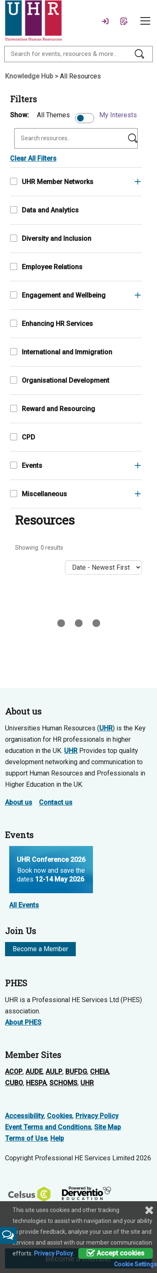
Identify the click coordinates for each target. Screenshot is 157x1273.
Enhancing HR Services (51, 324)
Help (57, 1138)
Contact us (55, 802)
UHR (106, 728)
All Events (24, 905)
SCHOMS (63, 1083)
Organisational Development (59, 380)
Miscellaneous (38, 494)
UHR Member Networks (51, 182)
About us (18, 802)
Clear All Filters (33, 158)
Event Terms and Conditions (48, 1127)
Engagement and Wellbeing (58, 295)
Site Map (107, 1127)
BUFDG (76, 1072)
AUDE (34, 1072)
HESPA (36, 1083)
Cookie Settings (135, 1264)
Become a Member (40, 949)
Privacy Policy (96, 1116)
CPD (22, 437)
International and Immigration (61, 352)
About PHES (23, 1022)
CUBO (14, 1083)
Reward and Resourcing (52, 409)
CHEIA (99, 1072)
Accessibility (24, 1116)
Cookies (59, 1116)
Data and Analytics (44, 210)
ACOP (14, 1072)
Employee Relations (46, 267)
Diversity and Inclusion (50, 238)
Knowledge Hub (29, 76)
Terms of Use (26, 1138)
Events (26, 466)
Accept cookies (115, 1253)
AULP (54, 1072)
